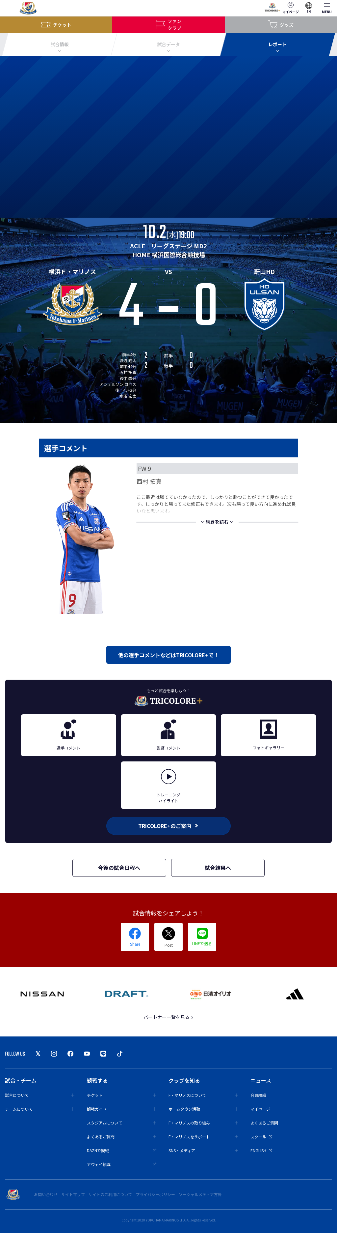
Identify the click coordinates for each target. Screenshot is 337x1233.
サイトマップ (73, 1194)
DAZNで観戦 (121, 1150)
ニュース (260, 1080)
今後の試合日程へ (119, 868)
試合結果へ (218, 868)
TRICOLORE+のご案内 (168, 826)
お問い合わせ (46, 1194)
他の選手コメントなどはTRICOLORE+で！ (168, 655)
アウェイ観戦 (121, 1164)
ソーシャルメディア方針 (200, 1194)
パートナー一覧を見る (168, 1017)
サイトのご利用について (110, 1194)
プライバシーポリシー (155, 1194)
